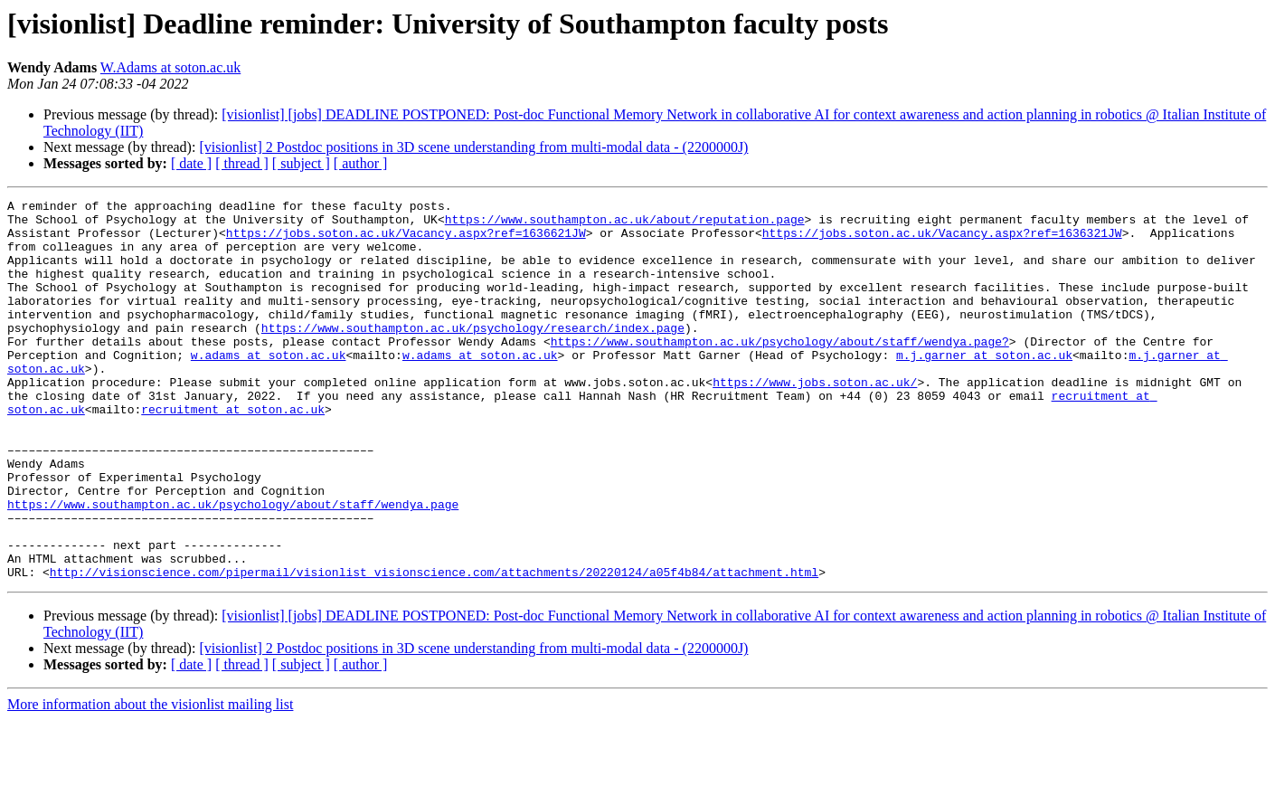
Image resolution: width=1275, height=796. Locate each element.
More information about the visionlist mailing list (150, 780)
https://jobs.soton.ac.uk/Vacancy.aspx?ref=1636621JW (406, 240)
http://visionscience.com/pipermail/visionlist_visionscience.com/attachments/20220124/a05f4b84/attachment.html (434, 648)
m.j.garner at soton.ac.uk (984, 387)
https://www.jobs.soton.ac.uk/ (815, 420)
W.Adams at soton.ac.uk (170, 67)
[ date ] (191, 163)
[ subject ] (301, 163)
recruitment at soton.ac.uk (233, 452)
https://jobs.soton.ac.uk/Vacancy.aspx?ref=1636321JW (942, 240)
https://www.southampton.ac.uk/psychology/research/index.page (473, 354)
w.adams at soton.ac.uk (268, 387)
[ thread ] (242, 163)
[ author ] (361, 163)
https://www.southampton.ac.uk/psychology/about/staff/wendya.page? (780, 371)
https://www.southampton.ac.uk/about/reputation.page (625, 224)
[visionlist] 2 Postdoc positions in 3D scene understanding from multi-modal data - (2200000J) (473, 147)
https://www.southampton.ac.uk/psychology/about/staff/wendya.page (232, 566)
